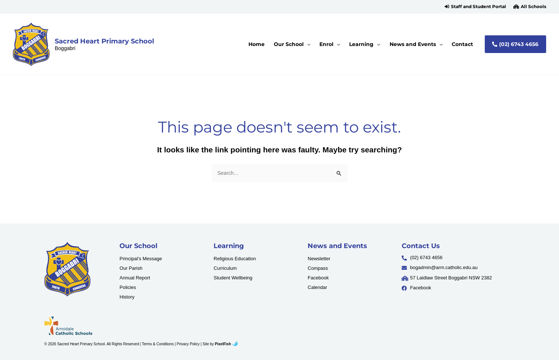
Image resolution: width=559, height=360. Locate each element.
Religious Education (235, 258)
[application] (307, 44)
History (126, 297)
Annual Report (134, 277)
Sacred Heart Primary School (104, 41)
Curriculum (225, 268)
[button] (475, 6)
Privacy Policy (188, 344)
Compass (318, 268)
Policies (127, 287)
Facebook (318, 277)
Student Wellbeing (233, 277)
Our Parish (130, 268)
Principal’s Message (140, 258)
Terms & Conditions (158, 344)
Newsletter (319, 258)
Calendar (317, 287)
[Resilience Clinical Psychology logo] (67, 269)
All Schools (533, 6)
